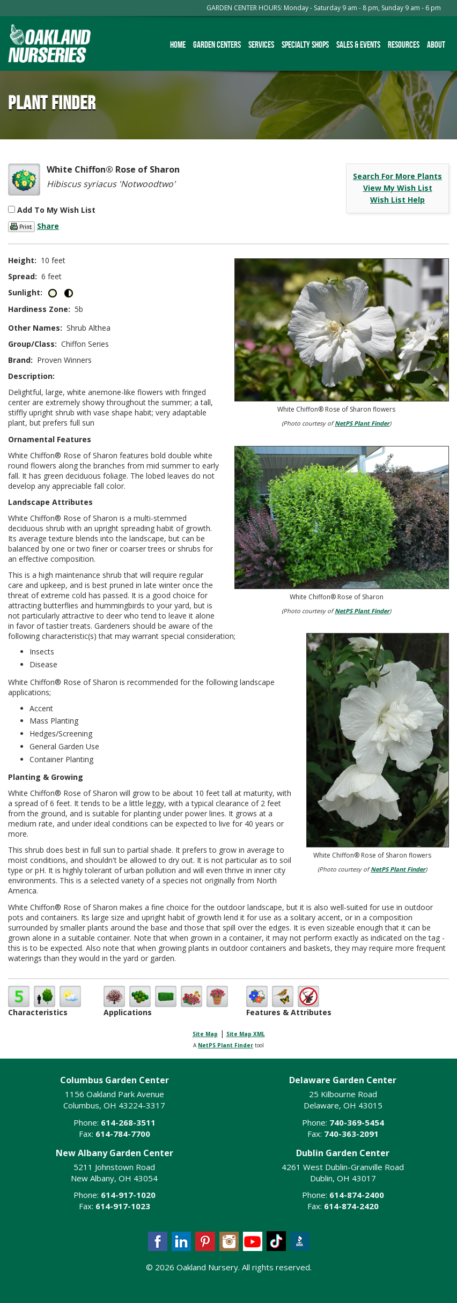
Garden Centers (217, 44)
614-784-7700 (122, 1133)
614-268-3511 (128, 1122)
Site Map (205, 1034)
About (436, 44)
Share (48, 226)
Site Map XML (245, 1034)
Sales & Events (358, 44)
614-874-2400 (356, 1194)
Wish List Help (397, 200)
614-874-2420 (351, 1206)
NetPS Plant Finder (362, 423)
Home (178, 44)
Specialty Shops (305, 44)
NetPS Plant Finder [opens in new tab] (225, 1045)
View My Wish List (397, 188)
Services (261, 44)
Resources (403, 44)
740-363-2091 (351, 1133)
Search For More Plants (397, 176)
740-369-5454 (356, 1122)
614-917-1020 (128, 1194)
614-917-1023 (122, 1206)
